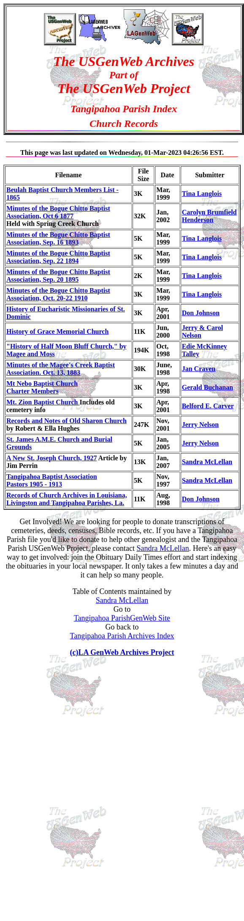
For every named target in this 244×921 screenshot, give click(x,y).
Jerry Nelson (200, 424)
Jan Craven (199, 368)
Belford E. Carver (208, 406)
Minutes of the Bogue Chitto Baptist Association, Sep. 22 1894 (58, 257)
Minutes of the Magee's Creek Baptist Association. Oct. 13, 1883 (60, 368)
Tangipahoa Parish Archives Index (122, 636)
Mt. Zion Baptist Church (43, 402)
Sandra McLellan (207, 461)
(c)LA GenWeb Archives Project (122, 652)
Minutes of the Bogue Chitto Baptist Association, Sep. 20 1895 (58, 275)
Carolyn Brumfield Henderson (209, 216)
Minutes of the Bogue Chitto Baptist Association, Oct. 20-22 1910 (58, 294)
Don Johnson (201, 312)
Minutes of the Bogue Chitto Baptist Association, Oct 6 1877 (58, 212)
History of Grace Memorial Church (57, 331)
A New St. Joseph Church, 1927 (51, 458)
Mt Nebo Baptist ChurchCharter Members (42, 387)
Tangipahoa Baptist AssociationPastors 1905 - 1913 (51, 480)
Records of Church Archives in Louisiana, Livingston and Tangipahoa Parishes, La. (66, 499)
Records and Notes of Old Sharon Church (66, 420)
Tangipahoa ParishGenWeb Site (122, 618)
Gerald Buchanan (207, 387)
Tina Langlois (202, 193)
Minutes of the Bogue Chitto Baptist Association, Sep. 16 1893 (58, 238)
